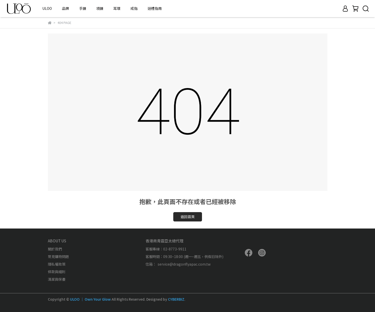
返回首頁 (188, 216)
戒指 (134, 8)
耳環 (116, 8)
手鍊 (82, 8)
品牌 (65, 8)
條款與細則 (56, 271)
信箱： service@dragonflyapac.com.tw (178, 264)
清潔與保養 (56, 279)
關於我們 (55, 248)
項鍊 (99, 8)
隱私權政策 (56, 264)
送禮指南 (155, 8)
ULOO (47, 8)
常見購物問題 (58, 256)
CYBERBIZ (176, 299)
